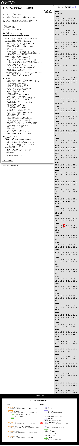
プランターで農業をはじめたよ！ (22, 417)
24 (74, 18)
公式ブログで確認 (7, 161)
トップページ (51, 407)
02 (58, 13)
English (42, 395)
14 (76, 21)
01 (61, 13)
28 (63, 18)
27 (66, 18)
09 (66, 23)
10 (63, 23)
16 (71, 21)
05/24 (50, 12)
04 (56, 25)
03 (56, 13)
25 (71, 18)
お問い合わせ (51, 419)
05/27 (46, 12)
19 (63, 21)
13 (56, 23)
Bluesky (50, 431)
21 (58, 21)
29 (61, 18)
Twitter (50, 438)
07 (71, 23)
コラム (14, 423)
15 (74, 21)
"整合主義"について (52, 415)
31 (56, 18)
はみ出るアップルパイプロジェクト (21, 427)
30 (58, 18)
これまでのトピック (53, 427)
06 (74, 23)
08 (69, 23)
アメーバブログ (52, 434)
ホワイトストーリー (18, 437)
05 (76, 23)
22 (56, 21)
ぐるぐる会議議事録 (53, 423)
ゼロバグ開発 (16, 407)
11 (61, 23)
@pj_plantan (17, 419)
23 (76, 18)
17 (69, 21)
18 (66, 21)
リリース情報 (51, 411)
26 (69, 18)
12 (58, 23)
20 (61, 21)
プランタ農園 (16, 411)
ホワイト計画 (16, 432)
